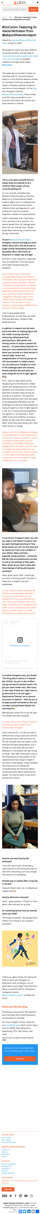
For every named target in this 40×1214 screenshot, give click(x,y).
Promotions (6, 1168)
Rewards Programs (8, 1173)
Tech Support (6, 1140)
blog (35, 88)
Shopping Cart (6, 1166)
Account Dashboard (8, 1164)
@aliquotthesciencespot (12, 94)
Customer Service (8, 1135)
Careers (4, 1156)
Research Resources (9, 1142)
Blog (10, 17)
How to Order (6, 1138)
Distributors (6, 1154)
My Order (5, 1171)
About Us (5, 1152)
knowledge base (13, 1025)
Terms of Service (14, 1212)
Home (4, 17)
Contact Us (5, 1150)
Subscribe (20, 1058)
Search (33, 9)
